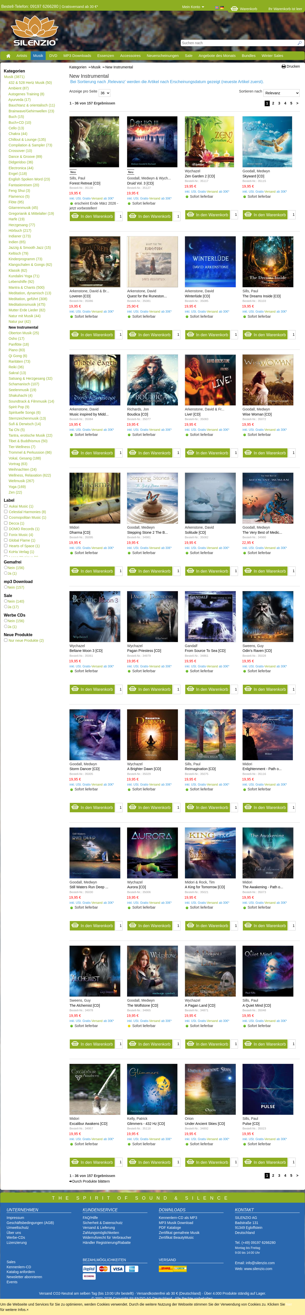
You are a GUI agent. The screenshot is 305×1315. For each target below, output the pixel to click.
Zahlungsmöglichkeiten (101, 1233)
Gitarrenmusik (23, 208)
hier (289, 1304)
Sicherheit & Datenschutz (103, 1223)
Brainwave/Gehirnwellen (31, 111)
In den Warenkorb (92, 215)
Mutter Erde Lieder (26, 310)
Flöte (16, 202)
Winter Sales (272, 55)
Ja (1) (10, 573)
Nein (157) (14, 587)
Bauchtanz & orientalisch (31, 105)
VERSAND (167, 1260)
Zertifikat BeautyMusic (176, 1237)
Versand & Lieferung (99, 1228)
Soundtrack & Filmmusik (31, 401)
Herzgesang (21, 225)
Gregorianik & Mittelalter (31, 213)
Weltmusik (21, 481)
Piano (16, 350)
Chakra (17, 134)
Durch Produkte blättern (91, 1181)
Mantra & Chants (26, 287)
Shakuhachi (20, 395)
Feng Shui (19, 191)
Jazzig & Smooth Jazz (29, 248)
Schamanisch (23, 384)
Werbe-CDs (16, 1237)
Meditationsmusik (26, 304)
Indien (17, 242)
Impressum (15, 1218)
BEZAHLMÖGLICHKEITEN (104, 1260)
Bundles (249, 55)
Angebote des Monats (217, 55)
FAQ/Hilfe (90, 1218)
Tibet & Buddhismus (27, 441)
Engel (17, 174)
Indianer (19, 236)
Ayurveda (19, 100)
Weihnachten (22, 469)
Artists (21, 55)
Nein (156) (14, 568)
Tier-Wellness (21, 447)
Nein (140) (14, 601)
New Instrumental (23, 327)
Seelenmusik (22, 390)
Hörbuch (19, 230)
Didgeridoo (20, 162)
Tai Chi (16, 430)
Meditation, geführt (27, 299)
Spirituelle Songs (24, 412)
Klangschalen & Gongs (30, 265)
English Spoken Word (29, 179)
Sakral (17, 373)
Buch (16, 117)
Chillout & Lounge (27, 139)
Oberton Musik (23, 333)
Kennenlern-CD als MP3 (178, 1218)
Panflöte (18, 344)
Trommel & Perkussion (30, 452)
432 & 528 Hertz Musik (30, 83)
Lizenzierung (17, 1243)
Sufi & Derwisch (24, 424)
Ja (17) (11, 607)
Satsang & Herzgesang (30, 378)
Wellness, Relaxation (29, 475)
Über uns (14, 1233)
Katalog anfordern (21, 1272)
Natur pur (19, 321)
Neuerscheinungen (163, 55)
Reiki (16, 367)
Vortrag (17, 464)
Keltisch (18, 253)
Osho (16, 339)
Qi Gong (17, 356)
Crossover (20, 151)
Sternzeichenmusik (27, 418)
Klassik (17, 270)
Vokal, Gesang (24, 458)
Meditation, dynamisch (29, 293)
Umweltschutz (18, 1228)
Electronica (20, 168)
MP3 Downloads (77, 55)
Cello (16, 128)
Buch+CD (19, 122)
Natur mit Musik (24, 316)
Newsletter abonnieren (24, 1277)
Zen (15, 492)
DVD (53, 55)
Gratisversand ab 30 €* (80, 7)
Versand (97, 198)
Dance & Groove (25, 157)
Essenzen (105, 55)
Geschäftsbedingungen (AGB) (30, 1223)
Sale (189, 55)
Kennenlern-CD (19, 1267)
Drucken (293, 66)
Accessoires (130, 55)
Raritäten (19, 361)
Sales (11, 1262)
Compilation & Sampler (30, 145)
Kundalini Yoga (23, 276)
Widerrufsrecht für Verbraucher (107, 1237)
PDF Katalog (169, 1228)
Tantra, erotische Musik (30, 435)
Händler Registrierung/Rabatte (107, 1243)
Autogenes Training (26, 94)
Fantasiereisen (23, 185)
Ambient (18, 88)
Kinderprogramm (25, 259)
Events (12, 1282)
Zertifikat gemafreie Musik (179, 1233)
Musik (38, 55)
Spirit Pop (18, 407)
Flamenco (18, 196)
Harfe (16, 219)
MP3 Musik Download (176, 1223)
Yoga (17, 487)
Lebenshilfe (21, 282)
